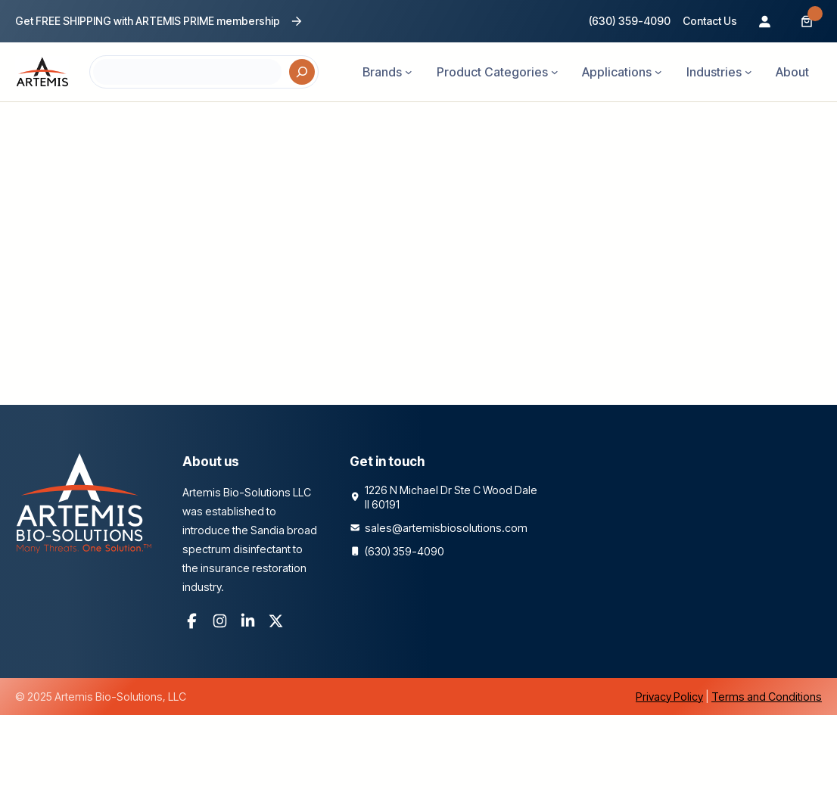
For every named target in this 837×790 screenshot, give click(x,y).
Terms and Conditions (766, 696)
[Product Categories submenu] (555, 72)
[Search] (302, 72)
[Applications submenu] (658, 72)
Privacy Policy (669, 696)
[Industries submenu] (748, 72)
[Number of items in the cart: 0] (807, 21)
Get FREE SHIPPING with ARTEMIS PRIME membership (147, 20)
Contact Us (710, 20)
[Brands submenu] (408, 72)
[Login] (764, 21)
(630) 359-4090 (630, 20)
